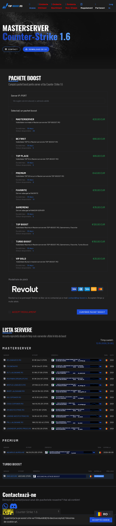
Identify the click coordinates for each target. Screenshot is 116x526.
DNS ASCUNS (12, 476)
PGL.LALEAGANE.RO (15, 422)
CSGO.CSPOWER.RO (15, 404)
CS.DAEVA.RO (12, 366)
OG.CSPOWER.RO (14, 397)
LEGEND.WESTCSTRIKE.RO (18, 416)
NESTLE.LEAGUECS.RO (16, 385)
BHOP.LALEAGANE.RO (16, 391)
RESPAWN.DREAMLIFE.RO (17, 379)
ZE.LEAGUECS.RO (14, 360)
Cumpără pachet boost (92, 312)
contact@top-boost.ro (77, 298)
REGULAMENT (28, 311)
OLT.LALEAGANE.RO (15, 372)
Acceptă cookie (101, 520)
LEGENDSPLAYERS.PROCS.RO (19, 428)
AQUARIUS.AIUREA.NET (16, 452)
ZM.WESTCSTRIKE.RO (15, 410)
